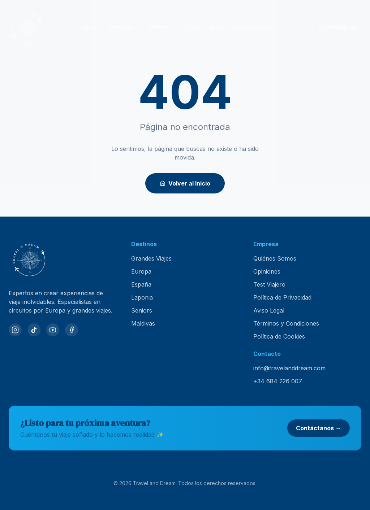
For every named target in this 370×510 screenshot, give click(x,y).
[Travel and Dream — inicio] (26, 27)
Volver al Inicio (185, 183)
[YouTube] (52, 329)
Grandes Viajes (151, 258)
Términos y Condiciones (286, 323)
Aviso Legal (268, 310)
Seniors (141, 310)
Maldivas (143, 323)
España (141, 284)
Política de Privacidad (282, 297)
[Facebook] (71, 329)
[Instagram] (15, 329)
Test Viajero (269, 284)
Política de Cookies (279, 336)
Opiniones (266, 271)
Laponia (142, 297)
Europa (141, 271)
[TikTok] (33, 329)
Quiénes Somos (274, 258)
